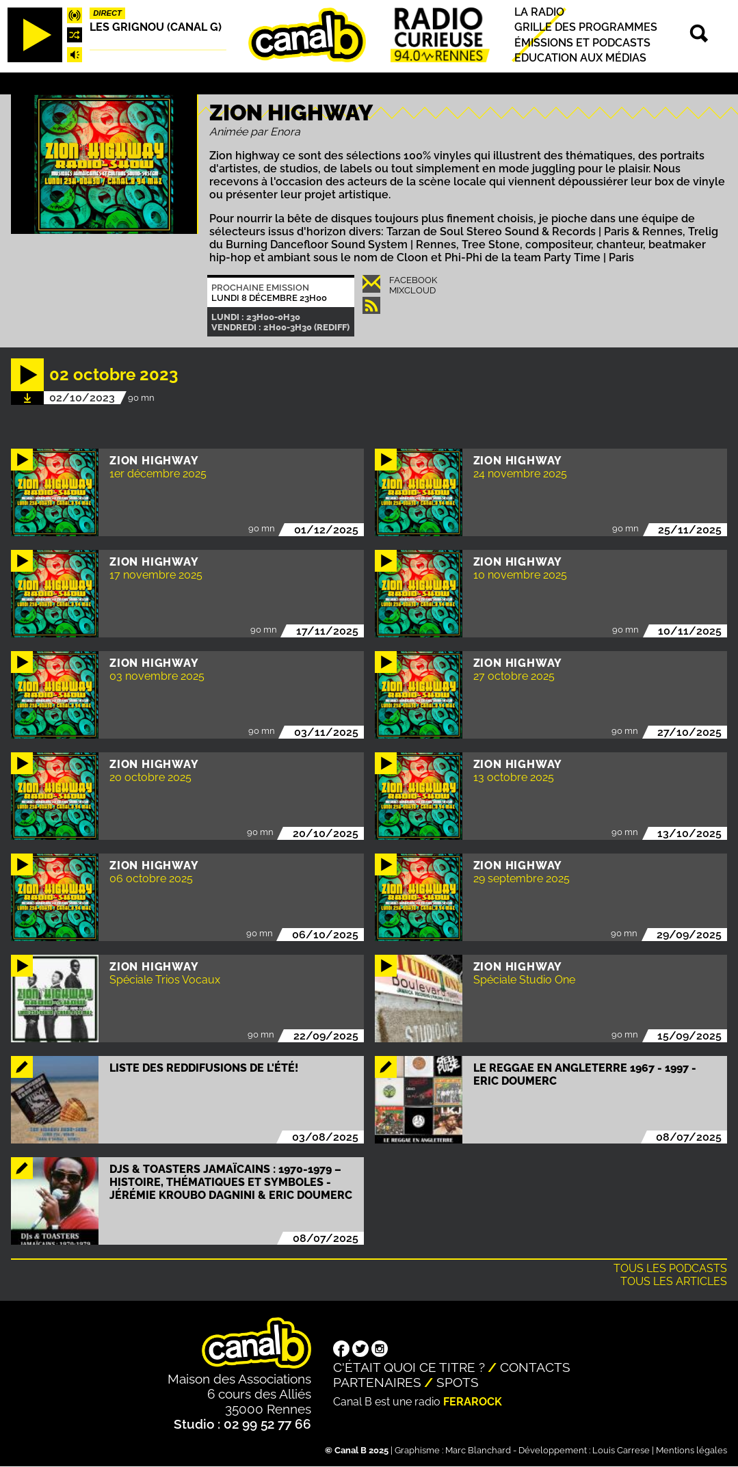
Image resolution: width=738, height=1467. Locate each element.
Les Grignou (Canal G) (156, 27)
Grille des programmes (585, 27)
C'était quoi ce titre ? (409, 1367)
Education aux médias (580, 57)
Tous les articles (673, 1281)
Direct (107, 13)
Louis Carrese (621, 1450)
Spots (457, 1382)
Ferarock (472, 1401)
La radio (539, 11)
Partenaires (377, 1382)
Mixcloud (412, 290)
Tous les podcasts (670, 1268)
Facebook (413, 280)
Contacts (535, 1367)
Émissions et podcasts (582, 42)
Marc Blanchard (478, 1450)
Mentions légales (691, 1450)
